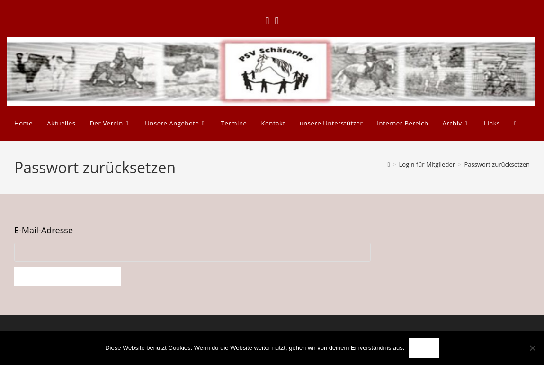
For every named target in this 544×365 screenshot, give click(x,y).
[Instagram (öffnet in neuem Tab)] (277, 20)
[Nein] (532, 348)
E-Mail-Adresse (43, 230)
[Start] (388, 164)
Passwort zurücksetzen (497, 164)
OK (423, 348)
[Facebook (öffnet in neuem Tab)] (267, 20)
